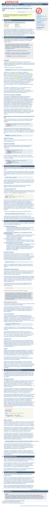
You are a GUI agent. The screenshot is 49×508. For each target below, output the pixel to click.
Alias (31, 74)
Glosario (39, 2)
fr (29, 12)
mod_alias (6, 24)
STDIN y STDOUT (8, 420)
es (28, 12)
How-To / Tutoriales (27, 5)
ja (31, 12)
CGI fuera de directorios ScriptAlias (12, 94)
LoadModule (8, 47)
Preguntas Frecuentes (33, 2)
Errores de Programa (9, 313)
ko (33, 12)
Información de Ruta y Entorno (11, 269)
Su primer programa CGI (10, 189)
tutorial (9, 139)
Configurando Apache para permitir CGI (15, 37)
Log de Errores (7, 338)
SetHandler (31, 111)
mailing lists (40, 498)
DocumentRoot (19, 78)
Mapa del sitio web (44, 2)
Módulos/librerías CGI (41, 23)
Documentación (15, 5)
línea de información (22, 328)
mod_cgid (6, 26)
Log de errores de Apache (18, 243)
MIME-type (13, 172)
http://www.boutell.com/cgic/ (20, 469)
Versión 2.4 (21, 5)
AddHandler (17, 24)
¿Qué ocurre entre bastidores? (40, 22)
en (26, 12)
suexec (14, 350)
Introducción (39, 14)
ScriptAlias (18, 26)
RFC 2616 (19, 308)
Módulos (22, 2)
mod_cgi (6, 25)
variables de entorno (21, 303)
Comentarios (39, 28)
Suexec (5, 348)
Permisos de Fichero (30, 241)
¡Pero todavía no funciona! (12, 221)
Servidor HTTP (8, 5)
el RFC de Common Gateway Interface (26, 396)
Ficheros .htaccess (8, 138)
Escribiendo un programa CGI (42, 18)
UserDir (19, 104)
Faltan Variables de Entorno (10, 302)
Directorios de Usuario (9, 143)
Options (17, 25)
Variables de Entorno (9, 379)
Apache (3, 5)
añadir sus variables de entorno (20, 405)
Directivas (26, 2)
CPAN (5, 464)
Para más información (41, 25)
